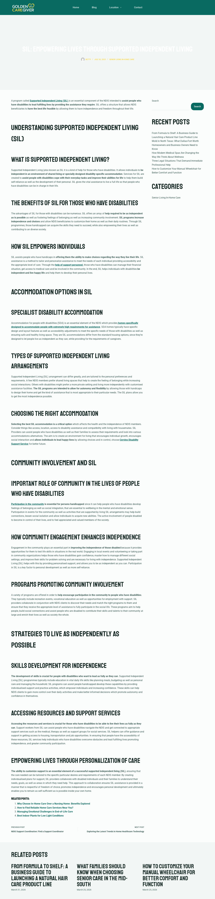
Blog (94, 7)
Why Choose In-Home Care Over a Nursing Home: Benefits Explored (53, 803)
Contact (138, 7)
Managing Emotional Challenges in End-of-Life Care (45, 811)
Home (76, 7)
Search (155, 100)
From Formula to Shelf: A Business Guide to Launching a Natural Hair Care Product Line (39, 875)
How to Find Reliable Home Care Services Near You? (45, 807)
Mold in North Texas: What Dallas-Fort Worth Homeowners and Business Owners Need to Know (175, 145)
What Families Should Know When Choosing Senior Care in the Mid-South (102, 875)
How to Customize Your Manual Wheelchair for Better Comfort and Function (169, 875)
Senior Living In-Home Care (121, 59)
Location (116, 7)
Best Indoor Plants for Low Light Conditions (40, 815)
